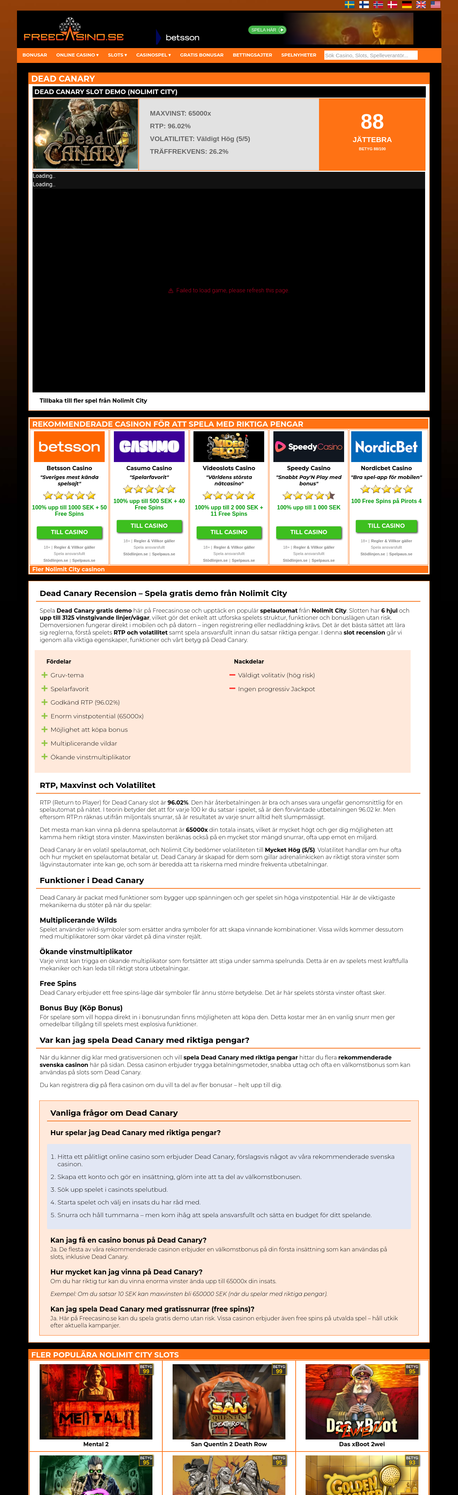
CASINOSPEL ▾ (153, 55)
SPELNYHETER (298, 55)
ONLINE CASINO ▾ (77, 55)
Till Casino (69, 532)
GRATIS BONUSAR (202, 55)
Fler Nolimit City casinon (68, 569)
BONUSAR (35, 55)
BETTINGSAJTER (252, 55)
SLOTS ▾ (117, 55)
